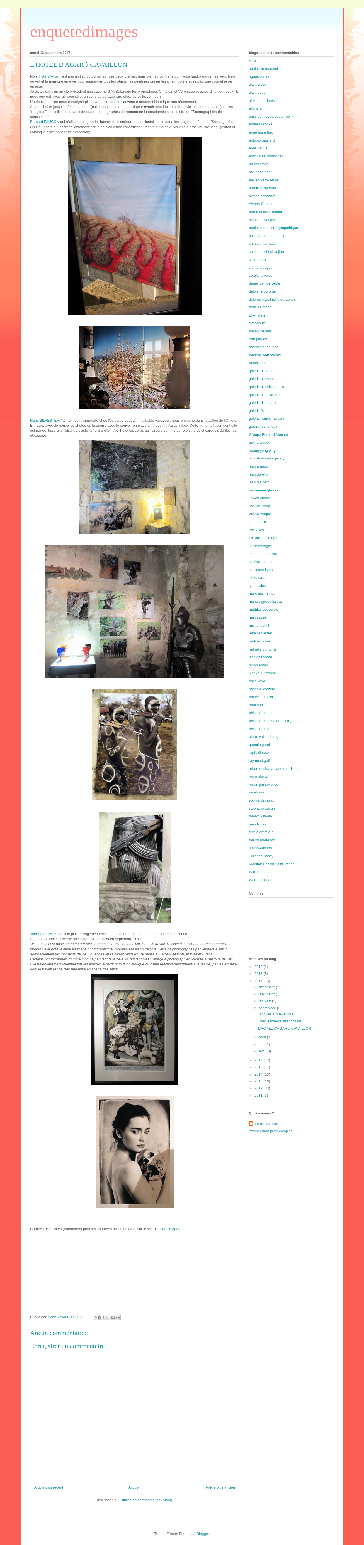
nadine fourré (259, 641)
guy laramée (259, 442)
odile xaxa (257, 681)
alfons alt (256, 108)
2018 (259, 974)
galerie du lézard (262, 403)
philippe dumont (262, 713)
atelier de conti (261, 172)
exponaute (257, 323)
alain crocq (257, 84)
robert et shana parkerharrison (273, 769)
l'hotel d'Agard (170, 1229)
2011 (259, 1095)
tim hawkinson (260, 848)
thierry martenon (262, 840)
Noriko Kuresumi (262, 673)
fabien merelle (260, 331)
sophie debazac (261, 800)
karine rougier (260, 514)
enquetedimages (84, 31)
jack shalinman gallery (267, 458)
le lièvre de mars (262, 562)
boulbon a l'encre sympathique (273, 228)
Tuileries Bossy (261, 856)
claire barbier (259, 260)
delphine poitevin (262, 291)
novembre (267, 994)
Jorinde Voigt (259, 506)
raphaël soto (259, 752)
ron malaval (258, 776)
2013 (259, 1081)
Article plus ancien (220, 1487)
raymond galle (260, 760)
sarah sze (256, 792)
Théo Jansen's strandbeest (279, 1021)
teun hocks (257, 824)
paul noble (257, 705)
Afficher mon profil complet (270, 1131)
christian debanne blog (267, 236)
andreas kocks (260, 124)
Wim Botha (258, 872)
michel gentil (259, 625)
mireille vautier (260, 633)
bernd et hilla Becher (265, 212)
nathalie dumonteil (263, 649)
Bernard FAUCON (44, 122)
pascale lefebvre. (262, 689)
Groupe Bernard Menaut (268, 434)
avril (262, 1051)
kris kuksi (256, 530)
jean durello (258, 474)
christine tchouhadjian (266, 251)
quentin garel (259, 745)
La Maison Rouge (263, 538)
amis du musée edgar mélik (271, 116)
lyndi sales (257, 586)
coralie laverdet (261, 275)
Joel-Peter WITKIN (45, 934)
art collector (258, 164)
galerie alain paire (263, 371)
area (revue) (259, 148)
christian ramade (262, 243)
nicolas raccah (260, 657)
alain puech (258, 92)
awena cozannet (262, 196)
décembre (267, 987)
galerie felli (257, 411)
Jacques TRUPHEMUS (276, 1014)
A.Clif (253, 61)
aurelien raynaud (262, 188)
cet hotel (115, 102)
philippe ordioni (261, 729)
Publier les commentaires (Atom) (146, 1500)
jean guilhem (259, 482)
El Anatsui (257, 315)
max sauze (257, 617)
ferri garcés (258, 339)
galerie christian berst (266, 395)
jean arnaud (258, 466)
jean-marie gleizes (263, 490)
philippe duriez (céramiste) (270, 721)
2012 (259, 1088)
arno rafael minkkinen (266, 156)
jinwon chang (259, 498)
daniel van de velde (264, 283)
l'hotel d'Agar (48, 76)
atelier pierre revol (263, 180)
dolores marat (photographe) (272, 299)
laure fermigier (260, 546)
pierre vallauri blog (263, 737)
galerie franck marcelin (267, 418)
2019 (259, 967)
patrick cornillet (261, 697)
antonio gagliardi (262, 140)
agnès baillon (259, 77)
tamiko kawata (260, 816)
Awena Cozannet (262, 204)
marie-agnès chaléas (266, 601)
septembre (268, 1008)
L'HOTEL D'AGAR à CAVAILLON (284, 1028)
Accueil (134, 1487)
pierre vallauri (266, 1124)
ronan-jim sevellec (263, 784)
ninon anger (258, 665)
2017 (259, 981)
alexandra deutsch (263, 100)
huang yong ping (262, 450)
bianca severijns (262, 220)
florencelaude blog (263, 347)
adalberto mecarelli (264, 68)
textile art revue (261, 832)
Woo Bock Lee (260, 880)
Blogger (202, 1534)
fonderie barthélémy (265, 355)
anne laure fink (261, 132)
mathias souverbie (263, 609)
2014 (259, 1074)
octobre (265, 1001)
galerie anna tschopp (266, 379)
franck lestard (260, 363)
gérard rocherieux (263, 426)
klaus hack (257, 522)
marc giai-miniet (262, 593)
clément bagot (260, 267)
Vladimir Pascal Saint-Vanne (272, 864)
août (263, 1037)
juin (262, 1044)
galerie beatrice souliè (266, 387)
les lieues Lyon (261, 570)
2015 (259, 1067)
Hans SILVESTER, (45, 420)
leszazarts (257, 577)
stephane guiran (262, 808)
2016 (259, 1060)
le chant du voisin (263, 554)
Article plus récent (48, 1487)
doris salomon (260, 307)
